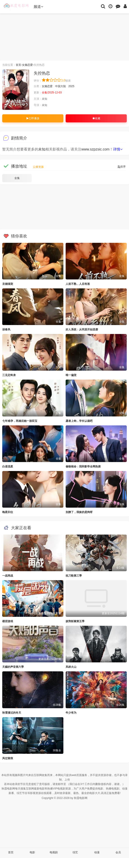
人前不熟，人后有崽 (78, 283)
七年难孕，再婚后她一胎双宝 (19, 420)
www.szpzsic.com (95, 149)
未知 (41, 149)
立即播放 (33, 118)
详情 (117, 149)
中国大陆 (60, 86)
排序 (122, 166)
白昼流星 (7, 466)
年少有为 (71, 712)
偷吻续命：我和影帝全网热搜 (83, 466)
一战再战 (7, 575)
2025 (71, 86)
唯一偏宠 (71, 375)
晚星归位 (7, 512)
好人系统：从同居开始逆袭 (82, 329)
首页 (18, 64)
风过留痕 (7, 758)
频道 (38, 7)
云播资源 (38, 166)
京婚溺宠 (7, 283)
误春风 (6, 329)
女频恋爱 (27, 64)
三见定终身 (9, 375)
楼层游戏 (7, 621)
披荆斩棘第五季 (75, 621)
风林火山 (71, 666)
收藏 (96, 118)
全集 (17, 178)
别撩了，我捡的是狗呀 (79, 512)
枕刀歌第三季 (74, 575)
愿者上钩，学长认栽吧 (79, 420)
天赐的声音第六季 (13, 666)
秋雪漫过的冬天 (11, 712)
